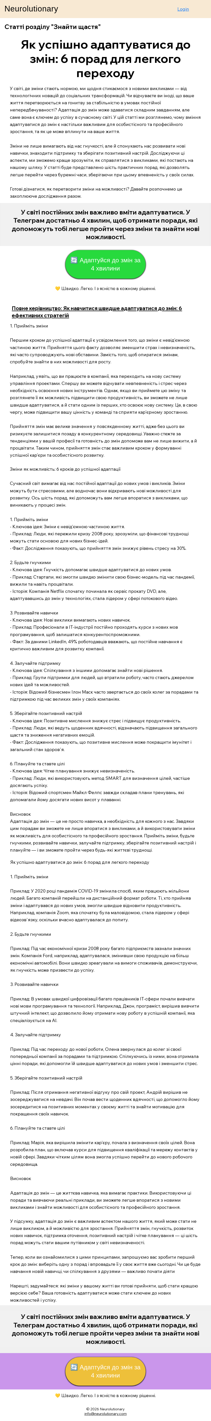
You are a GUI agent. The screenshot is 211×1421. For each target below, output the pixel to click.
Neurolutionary (31, 8)
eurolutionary (114, 1409)
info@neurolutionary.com (106, 1413)
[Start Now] (105, 224)
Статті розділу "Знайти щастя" (53, 27)
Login (183, 9)
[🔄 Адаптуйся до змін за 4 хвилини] (105, 264)
